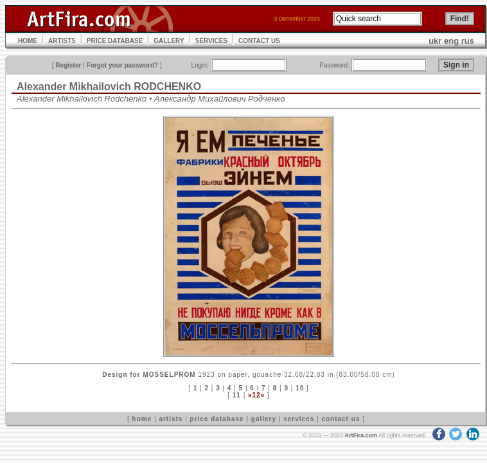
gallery (263, 418)
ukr (435, 41)
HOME (27, 40)
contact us (340, 418)
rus (467, 41)
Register (68, 65)
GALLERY (169, 40)
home (142, 418)
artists (170, 418)
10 (300, 388)
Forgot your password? (123, 65)
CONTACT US (259, 40)
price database (217, 418)
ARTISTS (62, 40)
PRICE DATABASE (115, 40)
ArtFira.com (360, 435)
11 (237, 395)
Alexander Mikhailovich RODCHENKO (109, 86)
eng (451, 41)
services (298, 418)
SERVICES (211, 40)
